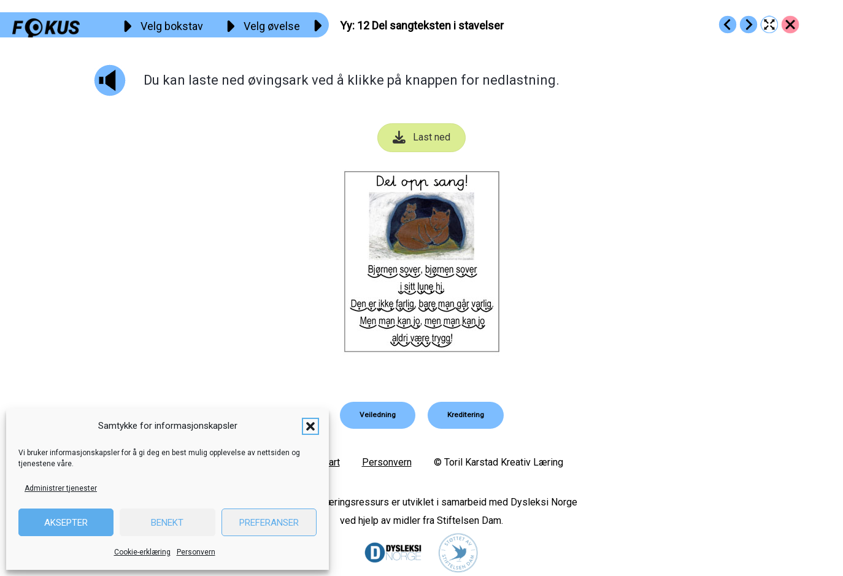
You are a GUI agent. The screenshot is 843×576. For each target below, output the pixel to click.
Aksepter (66, 522)
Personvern (196, 552)
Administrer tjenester (61, 488)
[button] (310, 426)
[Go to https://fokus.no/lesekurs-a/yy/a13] (748, 24)
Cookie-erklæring (142, 552)
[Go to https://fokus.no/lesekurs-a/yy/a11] (727, 24)
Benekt (167, 522)
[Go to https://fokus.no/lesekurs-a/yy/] (790, 24)
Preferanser (269, 522)
